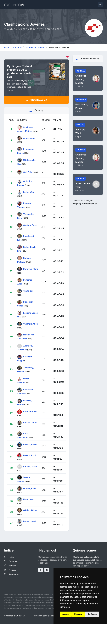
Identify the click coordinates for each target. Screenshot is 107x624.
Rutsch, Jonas (30, 422)
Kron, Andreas (30, 411)
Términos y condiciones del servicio (48, 615)
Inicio (6, 47)
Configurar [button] (92, 614)
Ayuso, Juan (29, 138)
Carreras (17, 47)
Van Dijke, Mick (30, 324)
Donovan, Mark (30, 269)
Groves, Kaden (30, 488)
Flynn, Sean (28, 499)
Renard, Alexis (30, 444)
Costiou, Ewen (30, 225)
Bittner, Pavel (29, 521)
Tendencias (14, 574)
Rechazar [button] (78, 614)
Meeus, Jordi (29, 455)
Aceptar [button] (65, 614)
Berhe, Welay (29, 192)
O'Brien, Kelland (30, 510)
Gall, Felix (27, 172)
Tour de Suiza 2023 (35, 47)
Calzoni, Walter (30, 466)
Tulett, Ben (28, 291)
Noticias (12, 570)
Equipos (12, 565)
